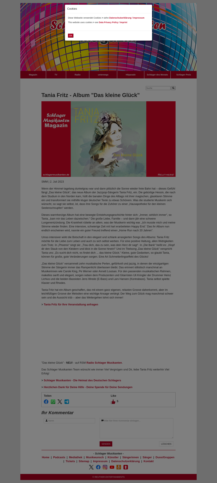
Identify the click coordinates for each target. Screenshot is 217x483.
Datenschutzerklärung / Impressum (126, 18)
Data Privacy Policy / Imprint (113, 22)
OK (70, 35)
